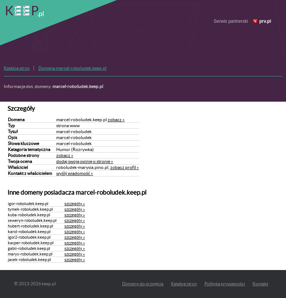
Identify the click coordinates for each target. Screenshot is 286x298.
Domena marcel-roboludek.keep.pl (72, 68)
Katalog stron (17, 68)
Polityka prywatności (224, 283)
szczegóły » (74, 203)
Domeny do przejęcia (142, 283)
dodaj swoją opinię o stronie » (84, 161)
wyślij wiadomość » (74, 173)
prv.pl (265, 21)
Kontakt (260, 283)
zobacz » (116, 119)
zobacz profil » (124, 167)
